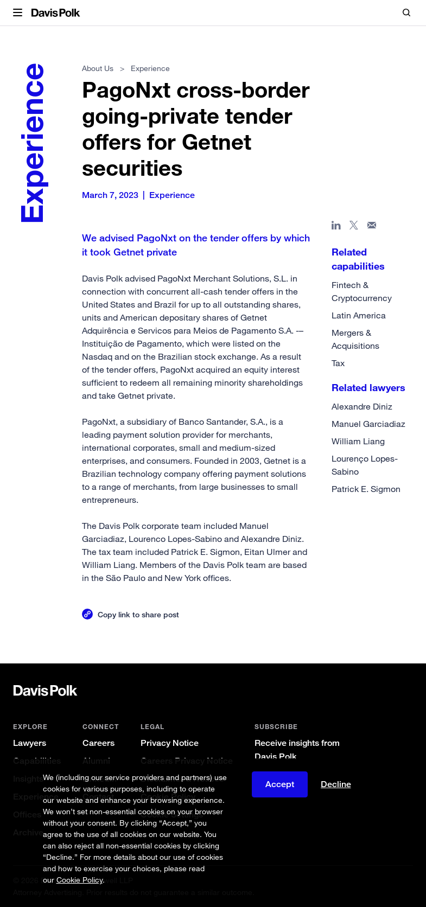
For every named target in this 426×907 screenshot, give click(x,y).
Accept (279, 784)
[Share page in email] (372, 227)
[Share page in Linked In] (336, 227)
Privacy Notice (170, 743)
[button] (17, 13)
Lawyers (29, 743)
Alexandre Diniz (362, 406)
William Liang (358, 441)
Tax (338, 362)
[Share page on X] (354, 227)
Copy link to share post (138, 614)
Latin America (359, 315)
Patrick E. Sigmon (366, 488)
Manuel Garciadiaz (368, 423)
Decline (336, 784)
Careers (98, 743)
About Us (97, 68)
